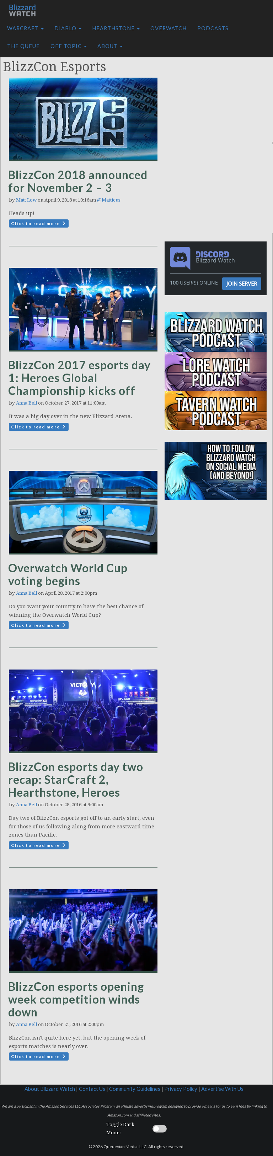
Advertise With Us (222, 1089)
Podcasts (213, 28)
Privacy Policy (180, 1089)
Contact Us (92, 1089)
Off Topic (68, 46)
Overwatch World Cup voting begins (68, 574)
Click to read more (38, 223)
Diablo (67, 28)
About (110, 46)
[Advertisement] (220, 97)
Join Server (241, 283)
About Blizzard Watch (50, 1089)
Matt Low (26, 200)
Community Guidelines (134, 1089)
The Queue (23, 46)
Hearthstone (116, 28)
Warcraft (25, 28)
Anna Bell (26, 403)
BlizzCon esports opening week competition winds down (76, 999)
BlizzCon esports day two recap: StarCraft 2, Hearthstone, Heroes (75, 779)
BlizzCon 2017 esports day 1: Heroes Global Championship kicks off (79, 377)
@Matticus (108, 200)
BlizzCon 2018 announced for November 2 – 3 (78, 181)
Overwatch (168, 28)
